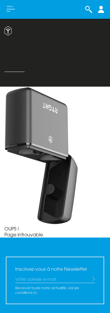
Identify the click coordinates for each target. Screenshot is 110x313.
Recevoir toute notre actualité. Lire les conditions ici (47, 290)
